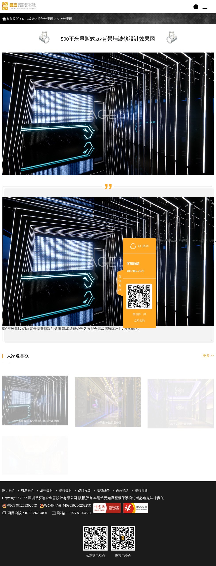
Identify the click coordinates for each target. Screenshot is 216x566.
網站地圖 (141, 490)
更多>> (208, 355)
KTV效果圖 (64, 19)
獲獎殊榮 (103, 490)
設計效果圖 (45, 19)
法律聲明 (46, 490)
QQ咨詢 (143, 245)
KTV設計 (28, 19)
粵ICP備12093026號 (19, 505)
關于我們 (8, 490)
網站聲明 (65, 490)
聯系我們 (27, 490)
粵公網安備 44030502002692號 (65, 505)
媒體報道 (84, 490)
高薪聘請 (122, 490)
